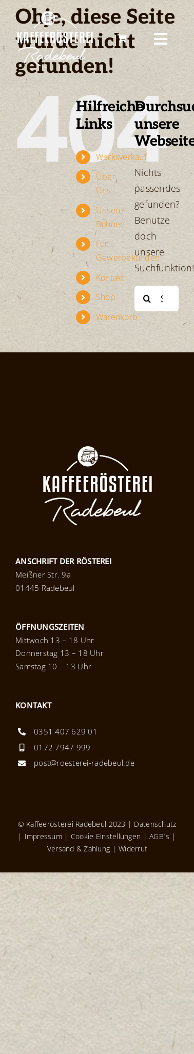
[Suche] (147, 298)
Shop (105, 297)
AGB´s (158, 836)
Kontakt (110, 277)
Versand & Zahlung (78, 848)
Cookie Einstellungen (106, 836)
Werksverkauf (121, 157)
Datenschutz (155, 824)
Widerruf (133, 848)
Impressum (43, 836)
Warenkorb (117, 317)
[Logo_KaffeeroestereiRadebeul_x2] (54, 15)
